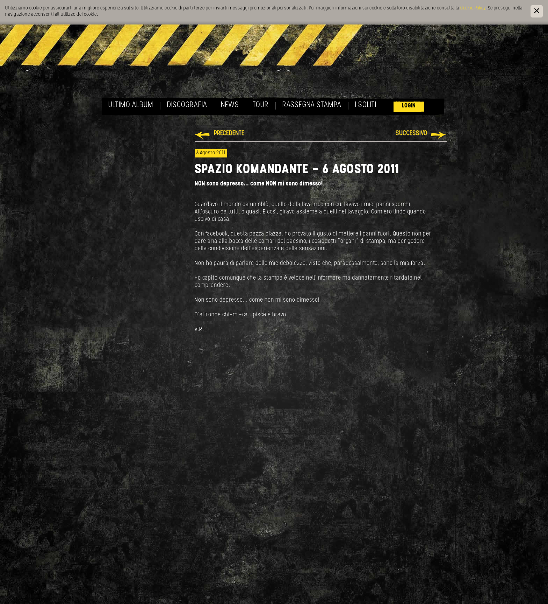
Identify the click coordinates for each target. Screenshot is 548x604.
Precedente (229, 133)
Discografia (187, 105)
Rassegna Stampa (311, 105)
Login (409, 106)
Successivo (411, 133)
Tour (261, 105)
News (230, 105)
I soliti (365, 105)
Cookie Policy (472, 8)
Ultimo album (130, 105)
